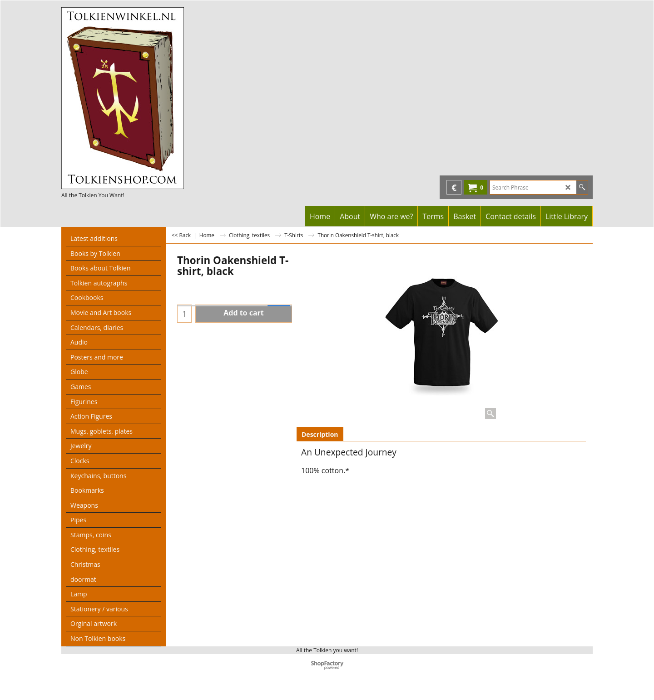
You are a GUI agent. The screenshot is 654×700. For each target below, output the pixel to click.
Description (320, 434)
